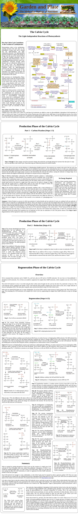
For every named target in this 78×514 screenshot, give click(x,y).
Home (23, 24)
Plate (39, 24)
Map (56, 24)
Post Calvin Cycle (46, 477)
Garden (31, 24)
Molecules (48, 24)
